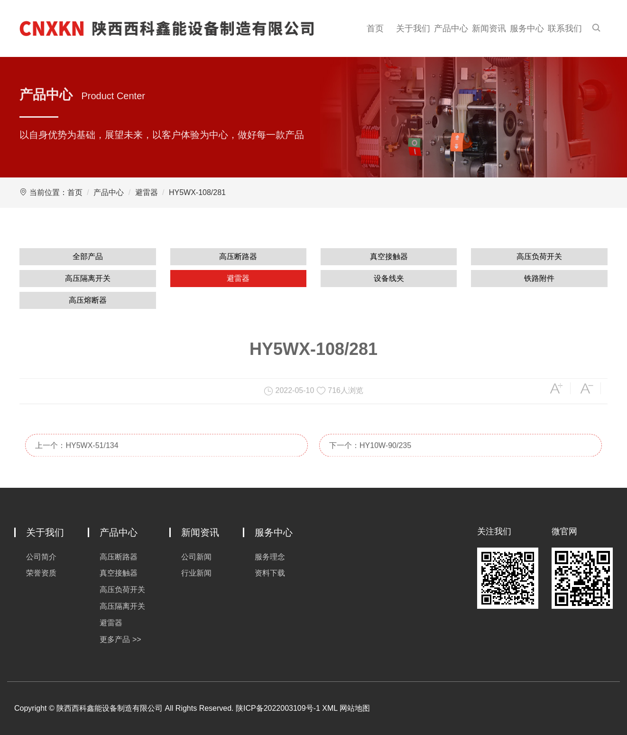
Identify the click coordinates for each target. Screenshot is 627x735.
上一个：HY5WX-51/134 (76, 455)
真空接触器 (389, 256)
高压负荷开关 (539, 256)
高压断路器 (238, 256)
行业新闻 (196, 573)
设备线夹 (389, 278)
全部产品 (88, 256)
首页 (375, 28)
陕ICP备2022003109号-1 (278, 708)
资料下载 (270, 573)
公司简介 (41, 557)
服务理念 (270, 557)
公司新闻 (196, 557)
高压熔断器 (88, 300)
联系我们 (565, 28)
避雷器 (146, 192)
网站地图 (355, 708)
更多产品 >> (120, 639)
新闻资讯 (489, 28)
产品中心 (451, 28)
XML (329, 708)
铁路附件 (539, 278)
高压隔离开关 (88, 278)
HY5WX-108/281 (197, 192)
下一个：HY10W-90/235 (370, 455)
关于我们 (413, 28)
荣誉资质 (41, 573)
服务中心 (527, 28)
